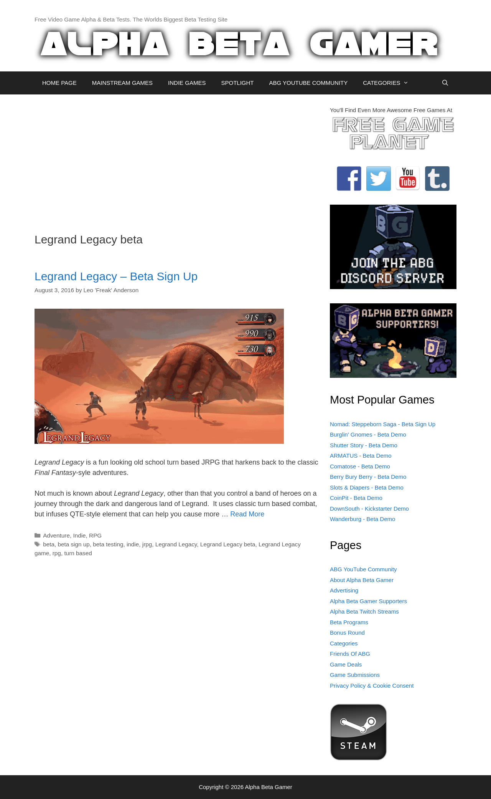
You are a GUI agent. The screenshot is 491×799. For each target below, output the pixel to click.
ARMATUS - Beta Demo (361, 455)
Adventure (56, 535)
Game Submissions (355, 675)
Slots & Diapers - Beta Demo (367, 487)
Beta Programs (349, 622)
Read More (247, 514)
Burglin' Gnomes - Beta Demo (368, 434)
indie (133, 544)
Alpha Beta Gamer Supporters (368, 601)
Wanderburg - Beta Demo (362, 519)
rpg (57, 553)
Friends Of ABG (350, 653)
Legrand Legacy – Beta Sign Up (116, 276)
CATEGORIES (389, 82)
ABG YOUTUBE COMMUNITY (308, 82)
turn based (78, 553)
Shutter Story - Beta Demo (363, 445)
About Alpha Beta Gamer (362, 580)
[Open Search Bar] (445, 82)
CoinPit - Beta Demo (356, 498)
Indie (79, 535)
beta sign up (73, 544)
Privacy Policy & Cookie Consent (372, 685)
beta (48, 544)
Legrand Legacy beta (227, 544)
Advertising (344, 590)
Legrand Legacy (176, 544)
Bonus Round (347, 632)
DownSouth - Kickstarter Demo (369, 508)
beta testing (108, 544)
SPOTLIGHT (237, 82)
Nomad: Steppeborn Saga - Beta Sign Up (382, 424)
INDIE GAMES (187, 82)
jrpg (147, 544)
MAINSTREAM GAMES (122, 82)
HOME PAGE (59, 82)
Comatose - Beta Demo (360, 466)
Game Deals (346, 664)
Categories (344, 643)
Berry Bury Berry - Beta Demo (368, 476)
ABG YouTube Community (363, 569)
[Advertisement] (176, 159)
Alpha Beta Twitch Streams (364, 611)
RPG (95, 535)
